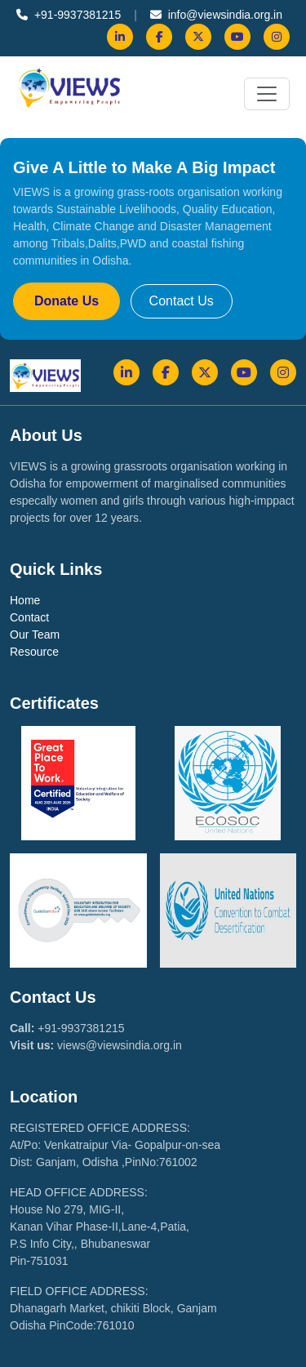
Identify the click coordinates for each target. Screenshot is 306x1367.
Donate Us (66, 301)
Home (25, 600)
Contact (29, 617)
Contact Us (181, 301)
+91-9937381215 (68, 14)
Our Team (35, 634)
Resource (34, 651)
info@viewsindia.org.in (216, 14)
